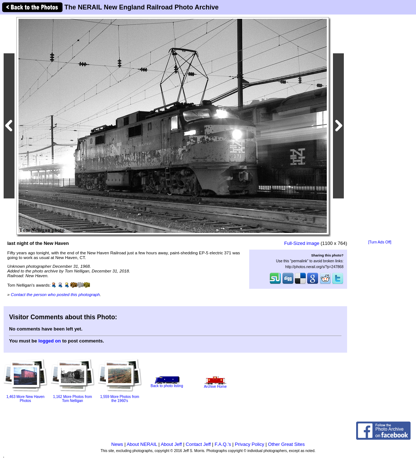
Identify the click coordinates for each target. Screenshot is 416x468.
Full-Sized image (302, 243)
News (117, 444)
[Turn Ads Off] (379, 242)
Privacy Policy (249, 444)
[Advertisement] (380, 128)
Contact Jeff (198, 444)
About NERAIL (142, 444)
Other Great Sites (286, 444)
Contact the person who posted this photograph (55, 294)
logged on (49, 341)
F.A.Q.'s (223, 444)
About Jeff (171, 444)
